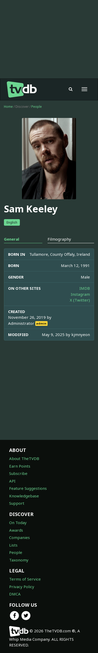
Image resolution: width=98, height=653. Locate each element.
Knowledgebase (24, 495)
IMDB (84, 288)
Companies (19, 537)
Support (16, 503)
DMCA (15, 594)
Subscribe (18, 473)
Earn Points (19, 466)
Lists (13, 545)
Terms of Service (25, 579)
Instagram (80, 294)
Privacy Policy (21, 586)
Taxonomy (18, 560)
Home (8, 106)
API (12, 481)
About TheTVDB (24, 458)
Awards (16, 530)
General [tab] (11, 239)
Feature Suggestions (28, 488)
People (36, 106)
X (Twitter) (80, 300)
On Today (18, 522)
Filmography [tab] (59, 239)
